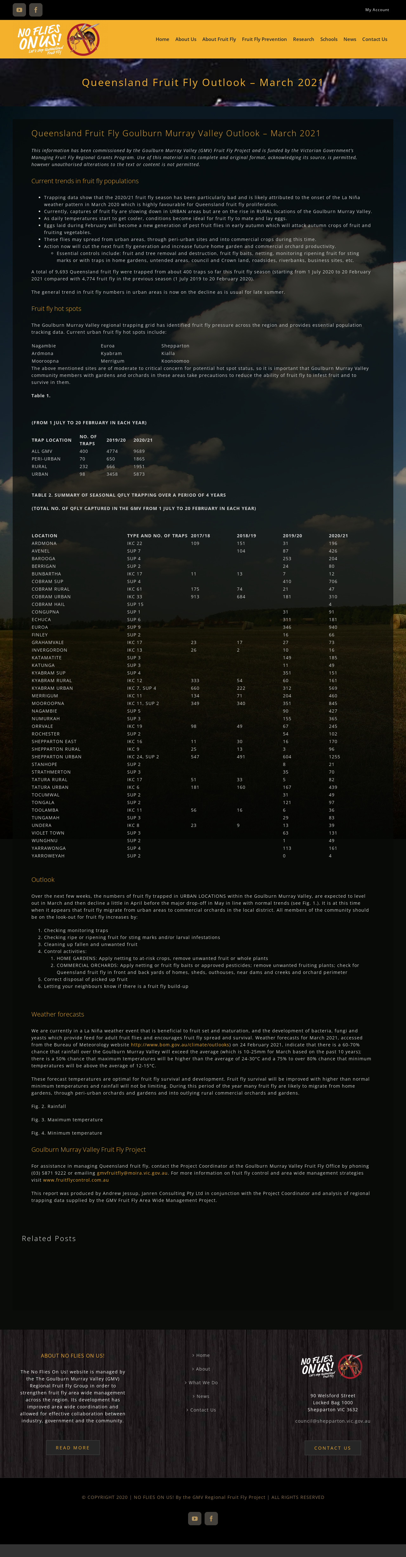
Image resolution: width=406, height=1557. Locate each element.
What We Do (203, 1382)
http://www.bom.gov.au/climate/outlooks (180, 1045)
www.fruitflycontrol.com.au (76, 1180)
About (203, 1369)
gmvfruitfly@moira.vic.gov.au (132, 1173)
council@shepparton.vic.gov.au (333, 1421)
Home (203, 1355)
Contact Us (203, 1410)
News (203, 1396)
